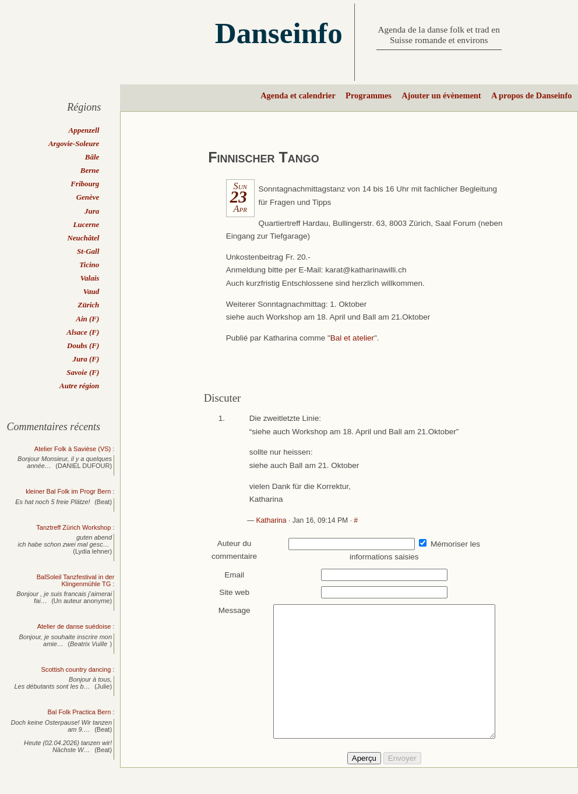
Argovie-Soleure (73, 143)
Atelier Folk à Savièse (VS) (72, 448)
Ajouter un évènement (441, 95)
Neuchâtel (83, 237)
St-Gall (88, 251)
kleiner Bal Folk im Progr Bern (68, 491)
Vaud (91, 291)
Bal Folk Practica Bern (79, 711)
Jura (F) (85, 359)
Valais (90, 278)
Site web (229, 592)
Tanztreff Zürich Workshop (73, 527)
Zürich (88, 304)
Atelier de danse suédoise (74, 626)
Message (229, 610)
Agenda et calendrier (298, 95)
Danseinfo (279, 32)
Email (229, 574)
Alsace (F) (82, 332)
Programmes (369, 95)
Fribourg (85, 183)
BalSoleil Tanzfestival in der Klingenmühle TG (76, 580)
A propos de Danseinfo (531, 95)
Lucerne (86, 224)
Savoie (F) (82, 372)
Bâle (92, 157)
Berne (90, 170)
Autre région (79, 385)
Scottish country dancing (76, 669)
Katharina (271, 520)
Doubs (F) (83, 345)
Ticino (89, 264)
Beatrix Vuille (88, 643)
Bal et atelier (352, 338)
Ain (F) (87, 318)
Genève (88, 197)
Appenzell (84, 130)
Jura (91, 211)
